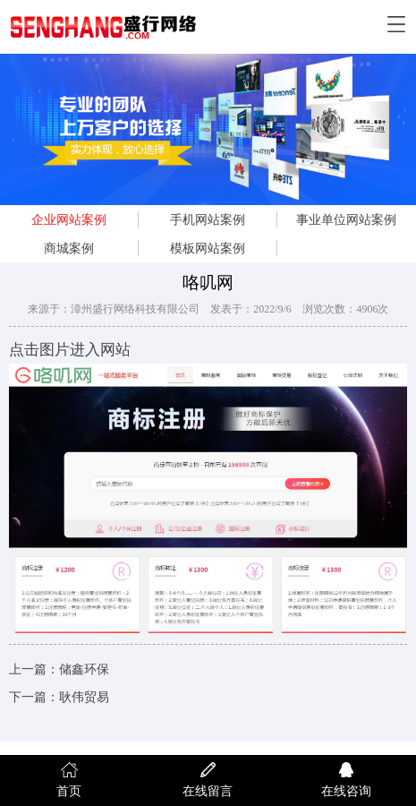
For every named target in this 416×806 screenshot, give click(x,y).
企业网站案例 (68, 219)
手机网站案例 (207, 219)
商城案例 (69, 248)
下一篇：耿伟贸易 (59, 697)
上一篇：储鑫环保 (59, 669)
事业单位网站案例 (346, 219)
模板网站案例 (207, 248)
